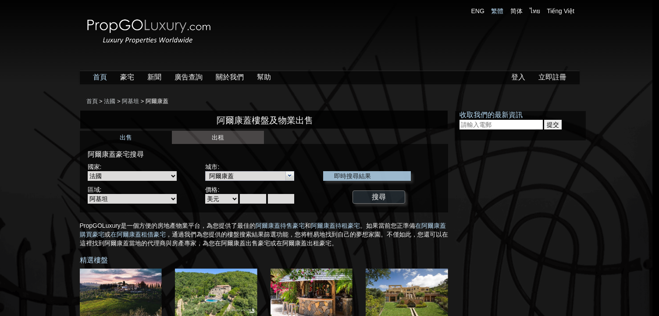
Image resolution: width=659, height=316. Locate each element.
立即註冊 (552, 77)
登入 (518, 77)
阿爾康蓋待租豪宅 (335, 225)
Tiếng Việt (560, 10)
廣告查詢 (189, 77)
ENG (477, 10)
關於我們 (230, 77)
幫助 (264, 77)
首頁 (100, 77)
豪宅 (127, 77)
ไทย (535, 10)
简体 (516, 10)
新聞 (154, 77)
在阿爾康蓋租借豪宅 (138, 234)
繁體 (497, 10)
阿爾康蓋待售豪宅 (280, 225)
